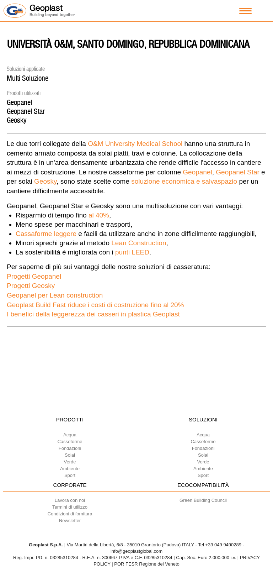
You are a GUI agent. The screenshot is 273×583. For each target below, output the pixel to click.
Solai (70, 455)
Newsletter (70, 520)
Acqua (69, 434)
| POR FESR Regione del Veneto (146, 564)
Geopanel (19, 102)
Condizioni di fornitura (70, 513)
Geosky (17, 120)
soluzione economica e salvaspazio (184, 181)
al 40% (99, 215)
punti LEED (132, 252)
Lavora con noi (70, 500)
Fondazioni (70, 448)
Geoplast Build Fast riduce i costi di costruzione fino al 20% (95, 305)
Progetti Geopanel (34, 276)
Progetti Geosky (31, 285)
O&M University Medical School (135, 143)
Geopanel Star (26, 111)
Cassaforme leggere (46, 233)
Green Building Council (203, 500)
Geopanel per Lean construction (55, 295)
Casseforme (69, 441)
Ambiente (70, 468)
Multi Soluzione (27, 78)
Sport (69, 475)
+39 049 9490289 (223, 544)
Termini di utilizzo (69, 507)
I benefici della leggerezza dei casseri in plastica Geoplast (93, 314)
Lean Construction (138, 243)
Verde (70, 461)
